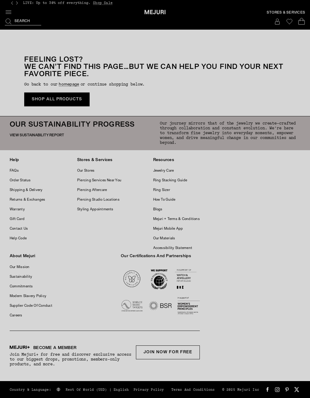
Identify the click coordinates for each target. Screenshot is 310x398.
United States (199, 376)
